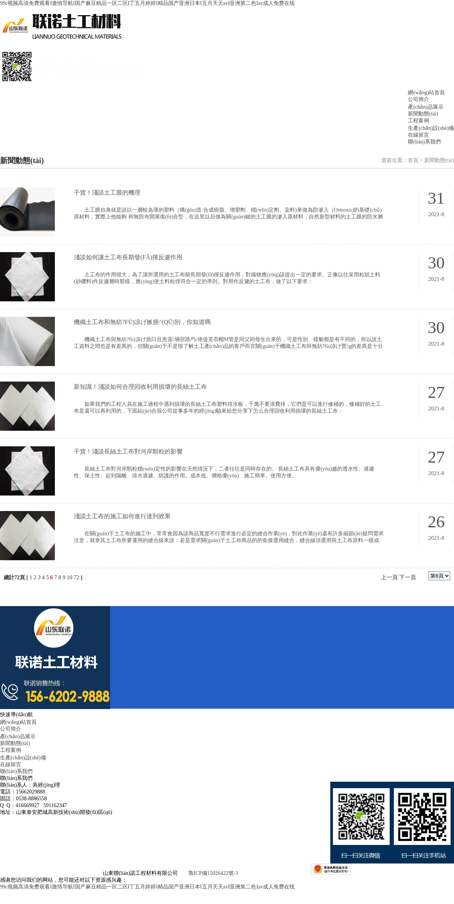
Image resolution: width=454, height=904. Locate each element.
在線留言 (418, 135)
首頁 (413, 160)
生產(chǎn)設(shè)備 (431, 128)
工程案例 (418, 120)
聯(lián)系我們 (424, 142)
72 (76, 577)
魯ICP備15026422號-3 (213, 873)
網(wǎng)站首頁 (426, 92)
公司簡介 (418, 99)
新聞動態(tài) (423, 114)
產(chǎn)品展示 (425, 107)
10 (69, 577)
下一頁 (407, 577)
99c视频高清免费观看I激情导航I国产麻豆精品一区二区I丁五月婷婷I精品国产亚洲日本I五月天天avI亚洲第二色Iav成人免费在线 (147, 3)
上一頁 (389, 577)
